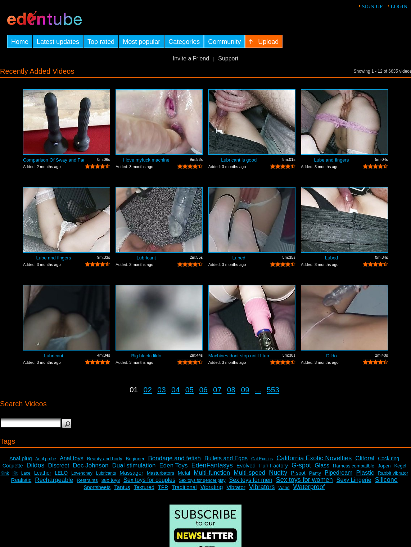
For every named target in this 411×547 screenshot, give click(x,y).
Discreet (58, 465)
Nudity (278, 472)
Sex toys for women (304, 479)
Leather (42, 473)
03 (161, 389)
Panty (315, 473)
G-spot (301, 465)
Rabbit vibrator (393, 473)
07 (217, 389)
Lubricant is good (239, 160)
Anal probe (45, 458)
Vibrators (262, 487)
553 (273, 389)
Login (398, 6)
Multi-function (212, 472)
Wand (283, 487)
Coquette (13, 466)
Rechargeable (54, 479)
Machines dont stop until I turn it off (239, 355)
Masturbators (160, 473)
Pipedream (338, 473)
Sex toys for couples (149, 480)
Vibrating (211, 487)
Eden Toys (173, 465)
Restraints (87, 480)
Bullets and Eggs (226, 458)
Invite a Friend (191, 58)
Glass (322, 465)
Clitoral (364, 458)
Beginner (135, 458)
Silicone (386, 479)
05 (189, 389)
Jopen (384, 466)
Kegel (400, 466)
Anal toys (71, 458)
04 (175, 389)
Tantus (122, 487)
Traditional (184, 487)
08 (231, 389)
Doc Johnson (90, 465)
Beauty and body (104, 458)
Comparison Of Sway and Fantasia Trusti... (53, 160)
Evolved (246, 465)
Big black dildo (146, 355)
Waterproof (309, 487)
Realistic (21, 480)
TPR (163, 487)
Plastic (365, 472)
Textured (144, 487)
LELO (61, 473)
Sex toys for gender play (202, 480)
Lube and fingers (331, 160)
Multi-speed (249, 472)
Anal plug (20, 458)
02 (148, 389)
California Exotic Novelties (314, 458)
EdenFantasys (212, 465)
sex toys (110, 480)
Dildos (36, 465)
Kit (15, 473)
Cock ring (388, 458)
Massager (131, 473)
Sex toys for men (250, 480)
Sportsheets (97, 487)
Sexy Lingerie (354, 480)
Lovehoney (81, 473)
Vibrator (235, 487)
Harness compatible (353, 466)
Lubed (238, 258)
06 (203, 389)
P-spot (298, 473)
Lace (26, 473)
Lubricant (146, 258)
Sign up (372, 6)
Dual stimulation (134, 465)
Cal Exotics (262, 458)
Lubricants (106, 473)
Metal (184, 473)
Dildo (331, 355)
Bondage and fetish (174, 458)
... (258, 389)
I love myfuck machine (146, 160)
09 (245, 389)
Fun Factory (273, 465)
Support (228, 58)
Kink (4, 473)
